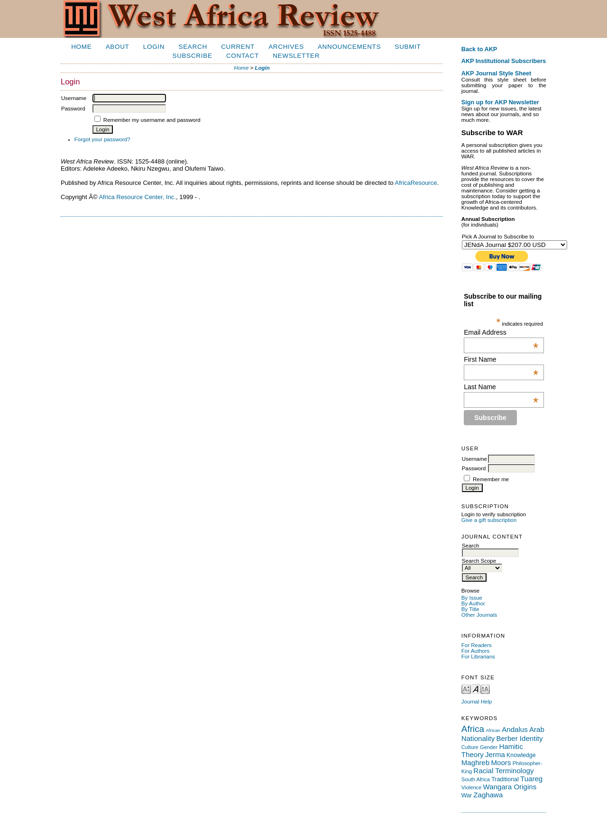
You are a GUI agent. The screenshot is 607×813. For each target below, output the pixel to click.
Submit (408, 46)
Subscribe (192, 55)
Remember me (491, 479)
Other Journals (479, 615)
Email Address (501, 332)
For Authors (475, 651)
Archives (286, 46)
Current (238, 46)
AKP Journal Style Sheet (496, 73)
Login (154, 46)
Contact (242, 55)
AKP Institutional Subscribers (503, 61)
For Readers (476, 645)
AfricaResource (416, 182)
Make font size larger (485, 688)
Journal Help (476, 701)
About (117, 46)
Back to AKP (479, 49)
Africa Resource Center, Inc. (137, 197)
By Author (473, 603)
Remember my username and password (152, 120)
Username (474, 459)
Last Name (501, 387)
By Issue (471, 598)
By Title (470, 609)
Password (474, 468)
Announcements (349, 46)
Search (193, 46)
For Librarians (478, 656)
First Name (501, 359)
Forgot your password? (102, 139)
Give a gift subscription (489, 520)
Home (81, 46)
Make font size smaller (466, 688)
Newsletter (296, 55)
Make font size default (475, 688)
